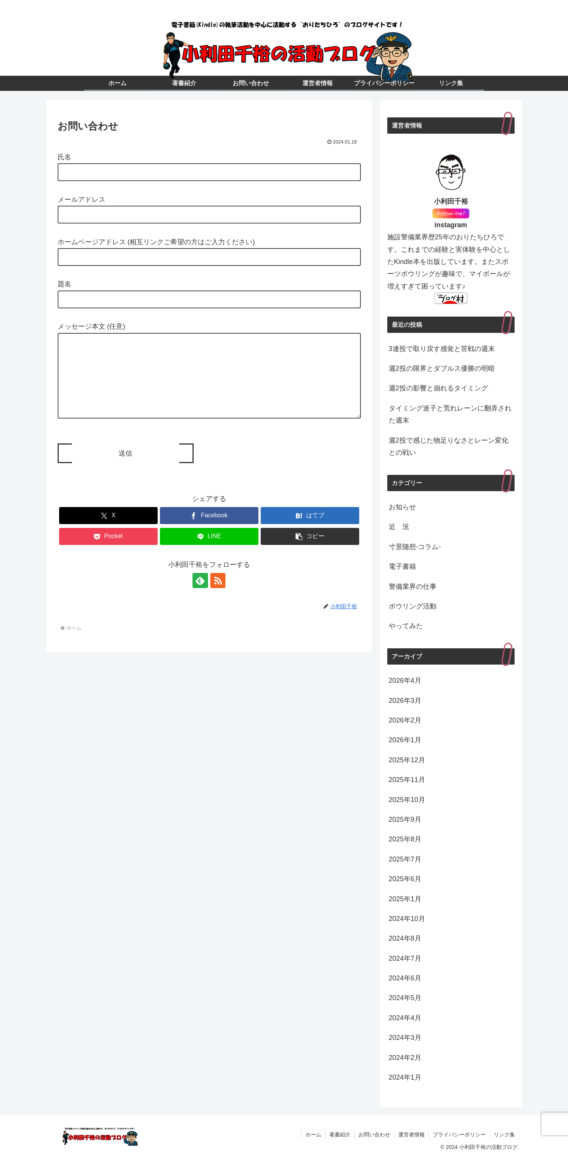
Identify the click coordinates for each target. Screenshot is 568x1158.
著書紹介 (340, 1134)
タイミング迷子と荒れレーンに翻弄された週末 (450, 414)
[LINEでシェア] (209, 551)
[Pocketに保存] (108, 551)
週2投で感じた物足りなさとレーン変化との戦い (449, 446)
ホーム (313, 1134)
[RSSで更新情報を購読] (217, 595)
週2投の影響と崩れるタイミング (438, 388)
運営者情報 (411, 1134)
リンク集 (504, 1134)
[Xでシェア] (108, 530)
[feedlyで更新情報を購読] (200, 595)
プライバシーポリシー (459, 1134)
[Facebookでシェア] (209, 530)
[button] (310, 551)
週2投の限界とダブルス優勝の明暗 (442, 368)
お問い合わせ (374, 1134)
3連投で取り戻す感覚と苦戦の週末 (442, 349)
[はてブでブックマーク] (310, 530)
